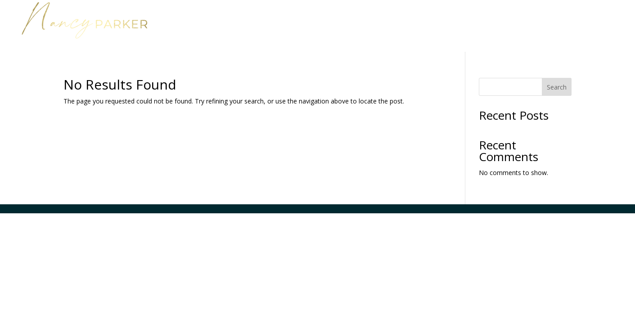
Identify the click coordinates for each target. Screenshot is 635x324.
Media (561, 17)
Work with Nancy (457, 17)
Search (557, 87)
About (525, 17)
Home (398, 17)
